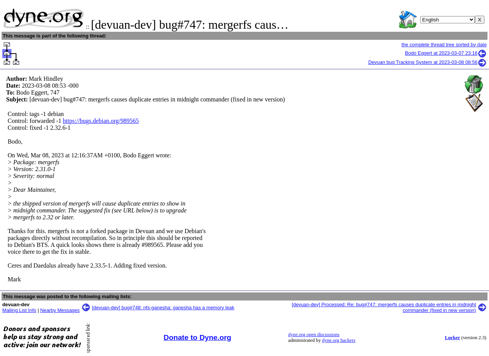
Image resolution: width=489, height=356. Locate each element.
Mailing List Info (19, 310)
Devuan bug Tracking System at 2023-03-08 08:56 (427, 62)
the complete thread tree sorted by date (444, 44)
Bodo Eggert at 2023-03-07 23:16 (446, 53)
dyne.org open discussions (313, 334)
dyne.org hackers (338, 340)
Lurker (452, 337)
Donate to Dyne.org (197, 337)
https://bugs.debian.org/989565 (101, 121)
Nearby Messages (59, 310)
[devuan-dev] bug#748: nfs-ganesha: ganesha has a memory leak (163, 307)
